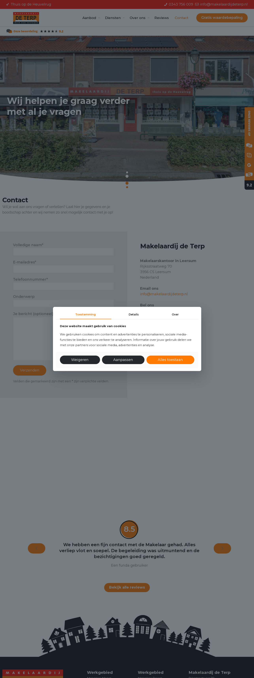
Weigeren (80, 360)
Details (134, 314)
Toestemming (85, 314)
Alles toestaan (170, 360)
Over (175, 314)
